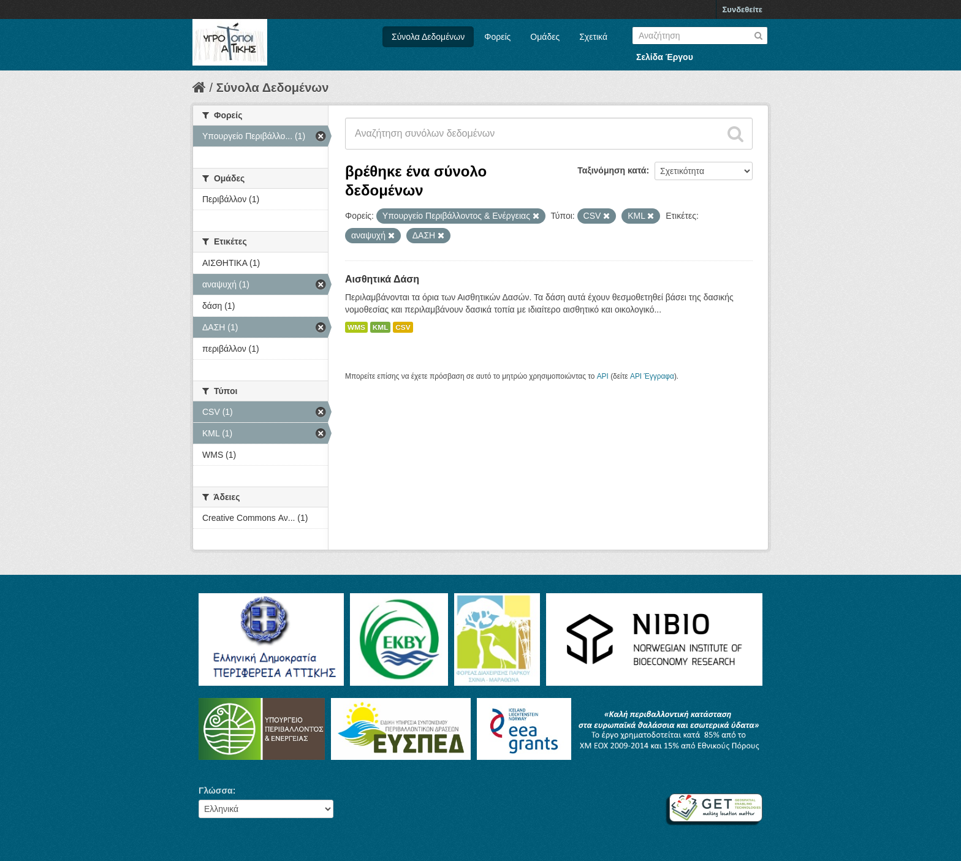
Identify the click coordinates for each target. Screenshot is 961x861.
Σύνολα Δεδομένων (428, 37)
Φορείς (497, 37)
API (603, 376)
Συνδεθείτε (742, 9)
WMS (356, 327)
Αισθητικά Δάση (382, 279)
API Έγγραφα (652, 376)
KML (381, 327)
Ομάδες (545, 37)
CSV (402, 327)
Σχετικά (593, 37)
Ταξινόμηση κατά (611, 170)
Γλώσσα (216, 790)
